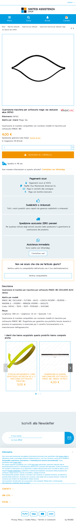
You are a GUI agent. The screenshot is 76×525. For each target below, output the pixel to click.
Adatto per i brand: (10, 120)
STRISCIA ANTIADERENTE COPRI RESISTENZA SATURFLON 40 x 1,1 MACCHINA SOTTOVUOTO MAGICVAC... (21, 377)
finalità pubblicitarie (14, 470)
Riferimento (7, 116)
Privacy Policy (17, 520)
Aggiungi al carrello (38, 155)
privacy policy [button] (63, 456)
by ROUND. (69, 520)
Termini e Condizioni (46, 520)
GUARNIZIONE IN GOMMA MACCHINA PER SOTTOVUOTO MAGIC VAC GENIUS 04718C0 (55, 376)
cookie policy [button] (17, 462)
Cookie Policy (30, 520)
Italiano (71, 2)
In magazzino (7, 141)
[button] (72, 452)
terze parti (34, 464)
